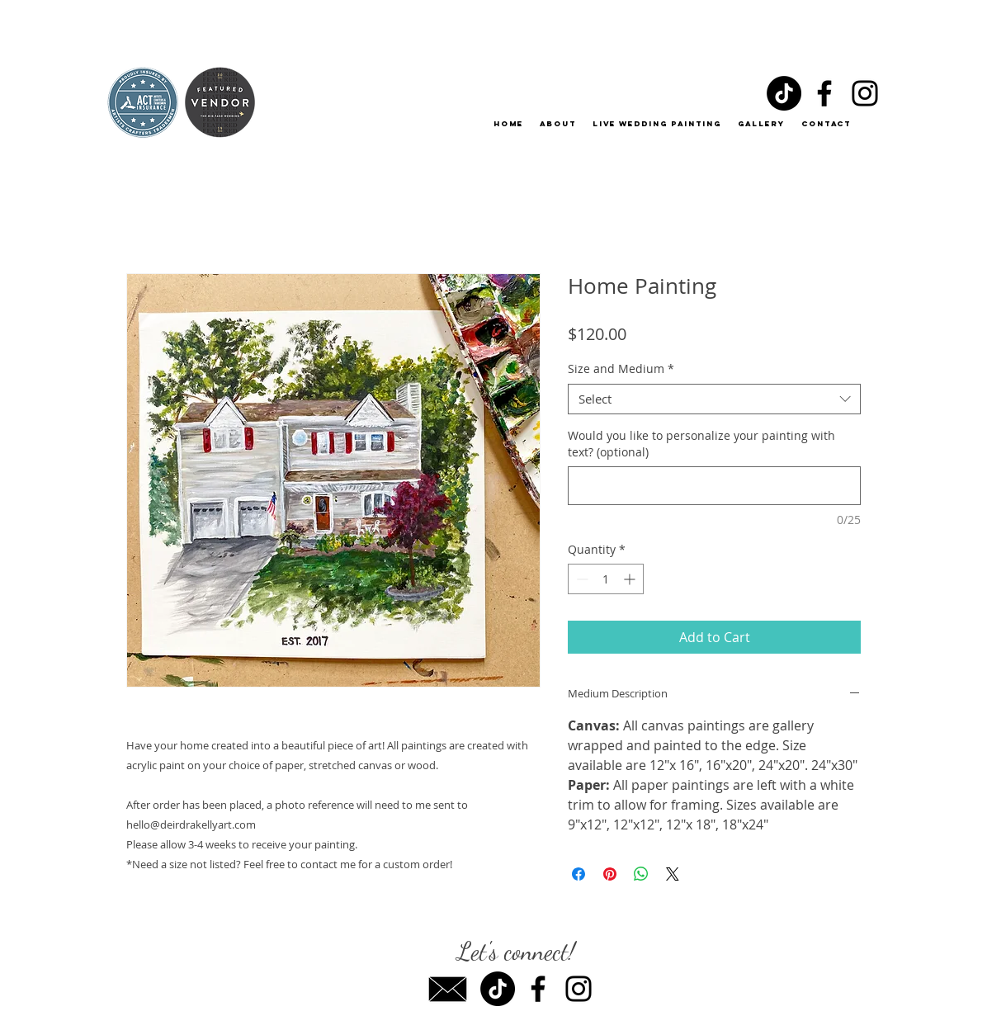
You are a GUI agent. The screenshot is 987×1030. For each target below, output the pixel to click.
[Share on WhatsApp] (641, 874)
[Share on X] (672, 874)
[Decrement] (580, 579)
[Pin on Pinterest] (610, 874)
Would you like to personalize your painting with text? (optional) (701, 444)
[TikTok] (784, 93)
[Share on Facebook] (578, 874)
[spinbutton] (606, 579)
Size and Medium (621, 368)
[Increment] (631, 579)
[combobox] (714, 399)
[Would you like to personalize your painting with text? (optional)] (714, 486)
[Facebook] (824, 93)
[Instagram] (865, 93)
